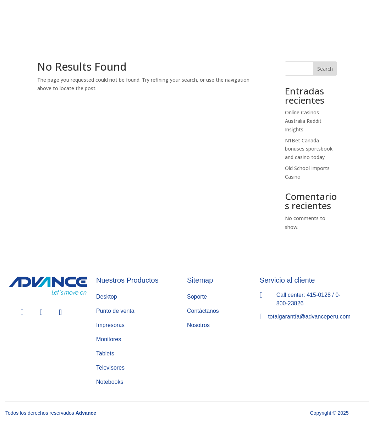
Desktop (106, 297)
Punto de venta (115, 311)
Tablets (105, 353)
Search (325, 68)
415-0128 (319, 295)
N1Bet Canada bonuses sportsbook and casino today (308, 149)
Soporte (197, 297)
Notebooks (109, 382)
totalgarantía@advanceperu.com (309, 317)
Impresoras (110, 325)
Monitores (108, 339)
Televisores (110, 368)
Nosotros (198, 325)
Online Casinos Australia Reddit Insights (303, 121)
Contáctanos (203, 311)
